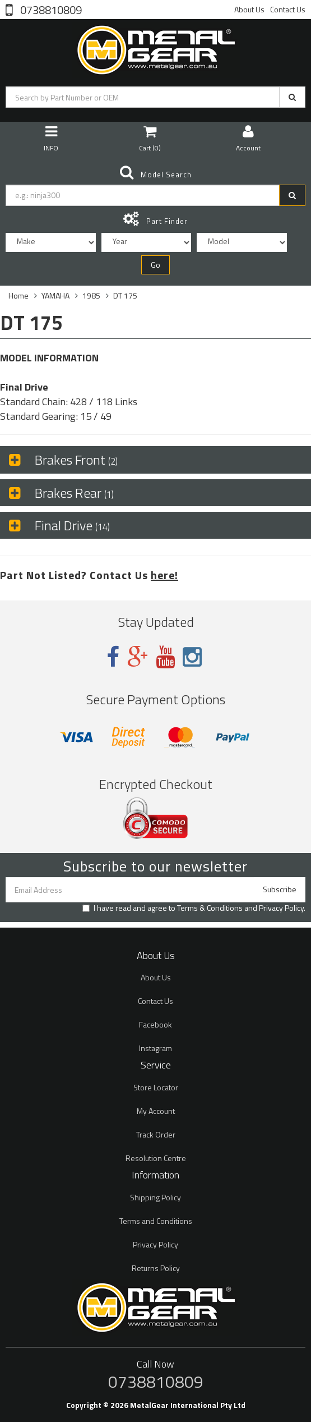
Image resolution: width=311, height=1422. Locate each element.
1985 (91, 295)
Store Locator (155, 1087)
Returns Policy (156, 1268)
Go (155, 264)
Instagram (155, 1048)
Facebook (155, 1024)
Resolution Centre (156, 1158)
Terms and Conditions (155, 1221)
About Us (249, 9)
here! (164, 575)
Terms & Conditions (210, 908)
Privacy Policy (281, 908)
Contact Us (287, 9)
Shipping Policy (155, 1197)
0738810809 (50, 9)
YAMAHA (55, 295)
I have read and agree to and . (193, 908)
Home (18, 295)
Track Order (155, 1134)
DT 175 (125, 295)
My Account (156, 1111)
